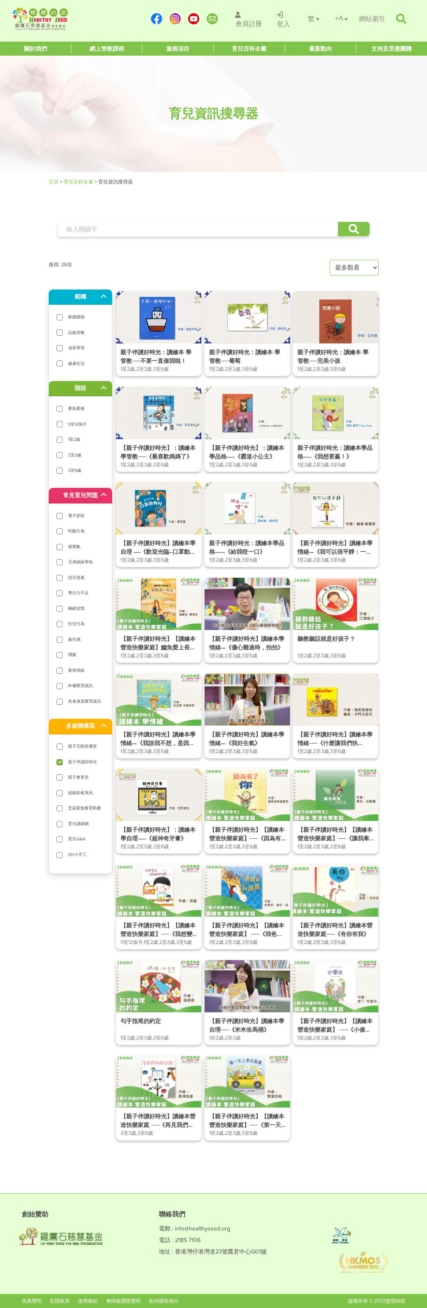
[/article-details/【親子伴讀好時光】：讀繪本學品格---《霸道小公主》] (247, 429)
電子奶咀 (76, 516)
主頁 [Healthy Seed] (54, 182)
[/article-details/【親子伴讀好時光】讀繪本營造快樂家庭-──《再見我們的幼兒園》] (158, 1097)
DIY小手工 (77, 855)
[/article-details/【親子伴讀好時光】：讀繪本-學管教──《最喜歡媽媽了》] (158, 429)
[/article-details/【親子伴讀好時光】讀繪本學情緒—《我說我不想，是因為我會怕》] (158, 715)
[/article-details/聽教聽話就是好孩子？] (335, 620)
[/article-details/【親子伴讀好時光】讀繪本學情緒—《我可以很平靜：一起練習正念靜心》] (335, 524)
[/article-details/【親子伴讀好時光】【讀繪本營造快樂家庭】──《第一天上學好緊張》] (247, 1097)
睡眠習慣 (76, 608)
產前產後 (76, 408)
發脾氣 (74, 546)
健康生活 (76, 363)
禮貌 (72, 655)
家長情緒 (76, 670)
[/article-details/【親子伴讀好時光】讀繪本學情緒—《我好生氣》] (247, 715)
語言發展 (76, 577)
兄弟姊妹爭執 (80, 562)
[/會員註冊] (249, 19)
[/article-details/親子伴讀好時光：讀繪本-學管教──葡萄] (247, 333)
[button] (354, 229)
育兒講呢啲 (78, 824)
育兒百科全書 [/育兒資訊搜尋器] (78, 182)
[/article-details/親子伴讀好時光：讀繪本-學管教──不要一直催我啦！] (158, 333)
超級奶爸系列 (80, 793)
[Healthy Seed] (62, 19)
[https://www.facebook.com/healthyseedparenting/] (158, 18)
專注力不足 (78, 593)
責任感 (74, 639)
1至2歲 (74, 439)
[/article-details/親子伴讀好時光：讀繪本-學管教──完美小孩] (335, 333)
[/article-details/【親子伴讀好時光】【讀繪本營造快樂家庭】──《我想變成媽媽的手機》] (158, 906)
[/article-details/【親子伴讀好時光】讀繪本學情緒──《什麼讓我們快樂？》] (335, 715)
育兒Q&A (76, 839)
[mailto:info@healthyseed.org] (213, 18)
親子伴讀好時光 (82, 762)
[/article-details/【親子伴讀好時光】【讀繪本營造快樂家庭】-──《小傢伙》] (335, 1002)
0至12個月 (77, 424)
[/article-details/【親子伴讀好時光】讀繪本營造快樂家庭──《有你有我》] (335, 906)
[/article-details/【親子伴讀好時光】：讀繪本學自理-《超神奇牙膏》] (158, 811)
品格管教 (76, 332)
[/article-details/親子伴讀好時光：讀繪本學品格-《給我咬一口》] (247, 524)
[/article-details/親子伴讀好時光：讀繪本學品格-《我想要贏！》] (335, 429)
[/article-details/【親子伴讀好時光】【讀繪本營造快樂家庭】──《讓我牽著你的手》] (335, 811)
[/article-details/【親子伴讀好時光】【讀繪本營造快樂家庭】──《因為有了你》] (247, 811)
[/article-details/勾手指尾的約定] (158, 1002)
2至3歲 (74, 455)
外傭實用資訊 (80, 685)
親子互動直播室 (82, 746)
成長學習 (76, 348)
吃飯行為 (76, 531)
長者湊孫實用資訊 (84, 701)
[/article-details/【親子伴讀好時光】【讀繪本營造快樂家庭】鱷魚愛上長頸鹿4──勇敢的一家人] (158, 620)
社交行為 (76, 624)
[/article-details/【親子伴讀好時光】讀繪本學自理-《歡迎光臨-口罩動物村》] (158, 524)
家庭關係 (76, 317)
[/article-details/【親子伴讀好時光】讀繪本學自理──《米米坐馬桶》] (247, 1002)
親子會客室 (78, 777)
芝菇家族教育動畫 (84, 808)
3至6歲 (74, 470)
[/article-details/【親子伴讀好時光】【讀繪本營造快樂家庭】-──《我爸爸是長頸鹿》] (247, 906)
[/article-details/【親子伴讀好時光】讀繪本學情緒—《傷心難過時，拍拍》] (247, 620)
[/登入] (283, 19)
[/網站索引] (372, 19)
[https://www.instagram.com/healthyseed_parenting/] (176, 18)
